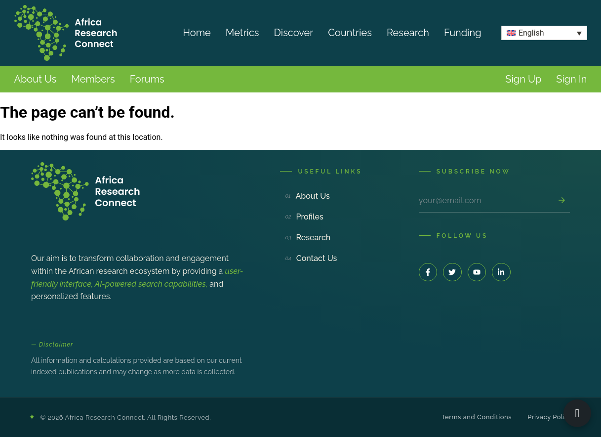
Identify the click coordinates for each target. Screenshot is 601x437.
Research (408, 33)
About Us (35, 79)
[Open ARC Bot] (577, 413)
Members (93, 79)
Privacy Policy (549, 417)
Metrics (242, 33)
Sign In (571, 79)
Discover (294, 33)
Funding (462, 33)
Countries (350, 33)
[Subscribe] (561, 200)
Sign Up (523, 79)
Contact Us (311, 258)
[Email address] (486, 200)
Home (197, 33)
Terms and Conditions (476, 417)
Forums (147, 79)
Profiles (304, 216)
